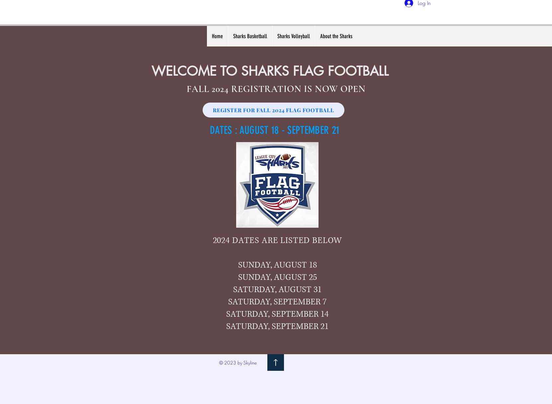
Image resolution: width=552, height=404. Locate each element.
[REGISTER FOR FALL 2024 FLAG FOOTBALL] (273, 110)
